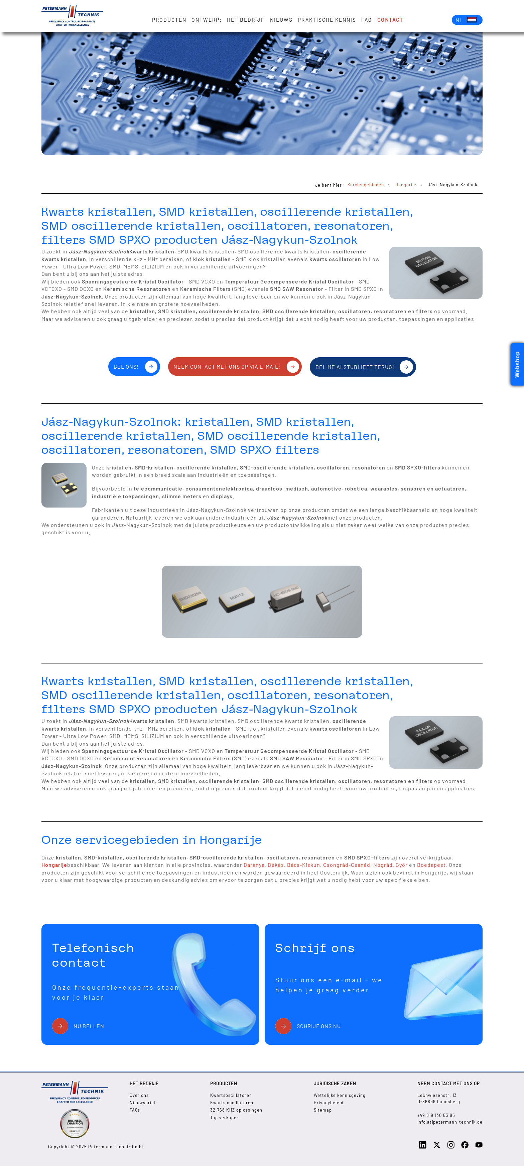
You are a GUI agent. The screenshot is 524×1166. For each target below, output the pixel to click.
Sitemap (323, 1110)
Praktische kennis (327, 20)
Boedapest (431, 864)
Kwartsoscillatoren (231, 1095)
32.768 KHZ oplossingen (236, 1110)
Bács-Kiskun (303, 864)
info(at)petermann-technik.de (450, 1122)
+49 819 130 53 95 (436, 1115)
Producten (169, 20)
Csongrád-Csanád (346, 864)
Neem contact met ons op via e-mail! (226, 366)
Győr (402, 864)
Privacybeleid (329, 1102)
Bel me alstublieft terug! (354, 367)
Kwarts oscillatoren (231, 1102)
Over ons (139, 1095)
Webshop (517, 364)
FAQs (135, 1110)
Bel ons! (126, 366)
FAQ (366, 20)
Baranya (254, 864)
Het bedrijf (246, 20)
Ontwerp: (206, 20)
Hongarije (54, 864)
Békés (276, 864)
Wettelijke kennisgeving (340, 1095)
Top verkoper (224, 1117)
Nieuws (281, 20)
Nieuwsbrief (143, 1102)
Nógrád (383, 864)
